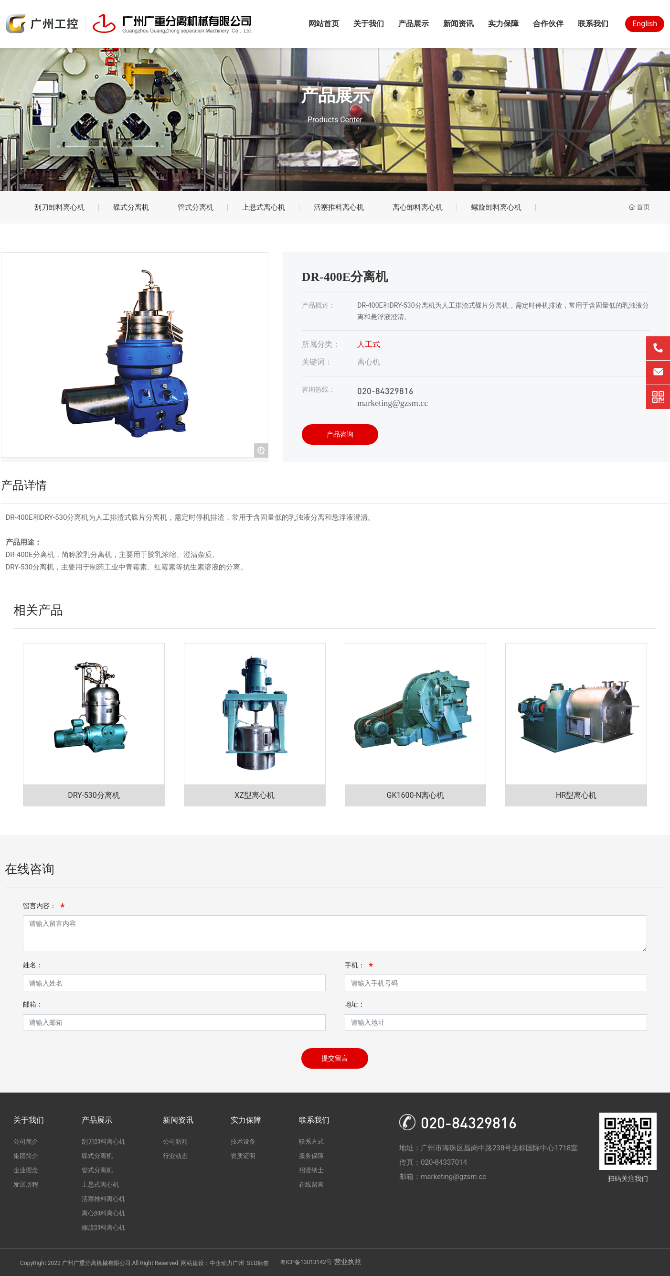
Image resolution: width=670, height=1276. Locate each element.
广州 (238, 1263)
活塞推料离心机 (339, 207)
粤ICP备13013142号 (306, 1262)
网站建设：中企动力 (207, 1263)
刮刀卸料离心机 (59, 207)
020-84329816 (385, 390)
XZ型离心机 (254, 795)
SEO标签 (258, 1263)
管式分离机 (195, 207)
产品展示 (335, 96)
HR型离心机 (576, 795)
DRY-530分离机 (94, 795)
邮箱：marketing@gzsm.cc (442, 1176)
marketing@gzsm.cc (392, 403)
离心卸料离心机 (418, 207)
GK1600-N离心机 (415, 795)
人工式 (368, 344)
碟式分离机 (131, 207)
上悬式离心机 (263, 207)
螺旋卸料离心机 (496, 207)
